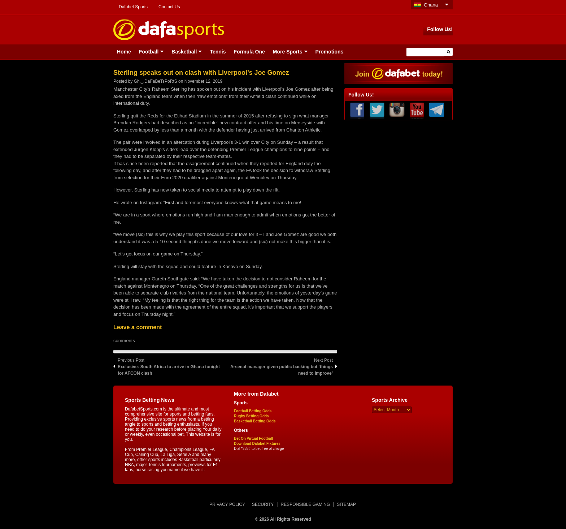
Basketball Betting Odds (255, 421)
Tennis (218, 52)
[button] (448, 52)
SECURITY (263, 504)
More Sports (287, 52)
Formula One (249, 52)
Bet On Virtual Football (253, 438)
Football (148, 52)
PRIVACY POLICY (227, 504)
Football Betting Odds (252, 411)
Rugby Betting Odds (251, 416)
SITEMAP (346, 504)
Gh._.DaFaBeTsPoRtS (155, 81)
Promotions (329, 52)
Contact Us (169, 6)
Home (124, 52)
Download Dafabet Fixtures (257, 444)
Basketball (184, 52)
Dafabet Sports (133, 6)
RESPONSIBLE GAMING (305, 504)
